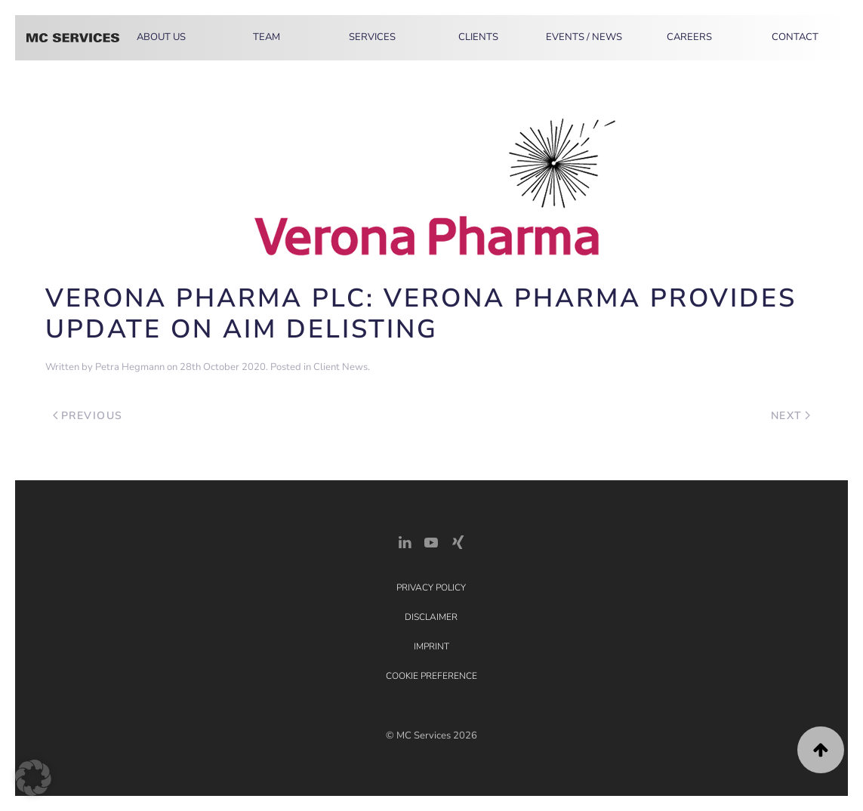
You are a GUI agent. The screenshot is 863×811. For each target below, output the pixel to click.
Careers (689, 37)
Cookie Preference (431, 676)
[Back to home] (72, 37)
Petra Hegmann (130, 367)
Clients (478, 37)
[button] (820, 749)
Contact (795, 37)
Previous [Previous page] (88, 416)
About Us (161, 37)
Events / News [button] (584, 37)
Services (372, 37)
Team (266, 37)
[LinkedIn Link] (404, 541)
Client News (340, 367)
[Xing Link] (457, 541)
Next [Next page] (791, 416)
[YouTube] (431, 541)
